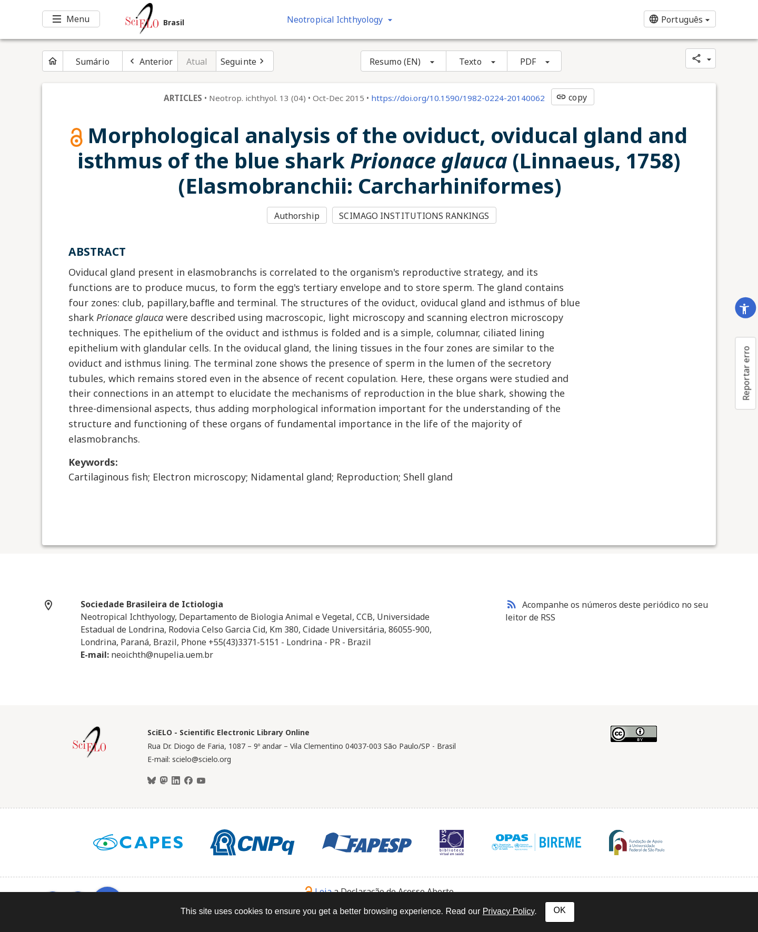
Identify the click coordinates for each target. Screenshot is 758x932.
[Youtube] (201, 781)
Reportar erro (746, 373)
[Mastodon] (163, 781)
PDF (528, 61)
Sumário (92, 61)
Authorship (297, 216)
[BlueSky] (151, 781)
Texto (470, 61)
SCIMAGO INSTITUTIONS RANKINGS (414, 216)
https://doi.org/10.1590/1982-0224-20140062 (458, 98)
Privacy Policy (508, 911)
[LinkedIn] (176, 781)
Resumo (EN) (395, 61)
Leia (318, 891)
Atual (197, 61)
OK (560, 910)
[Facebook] (188, 781)
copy (571, 97)
